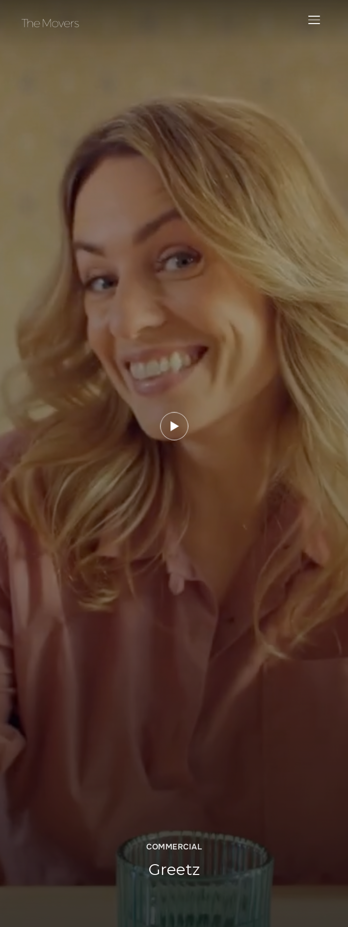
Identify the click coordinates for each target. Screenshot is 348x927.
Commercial (174, 847)
